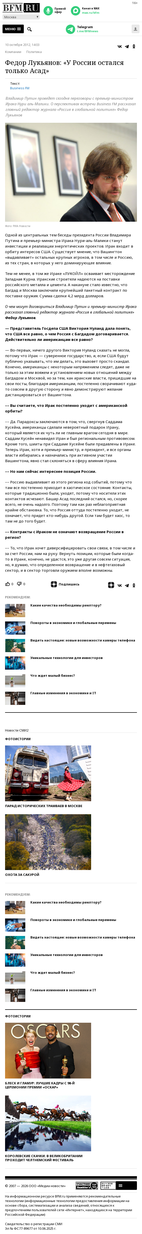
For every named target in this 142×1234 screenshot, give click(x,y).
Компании (13, 52)
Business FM (19, 88)
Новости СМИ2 (16, 730)
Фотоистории (18, 739)
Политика (34, 52)
